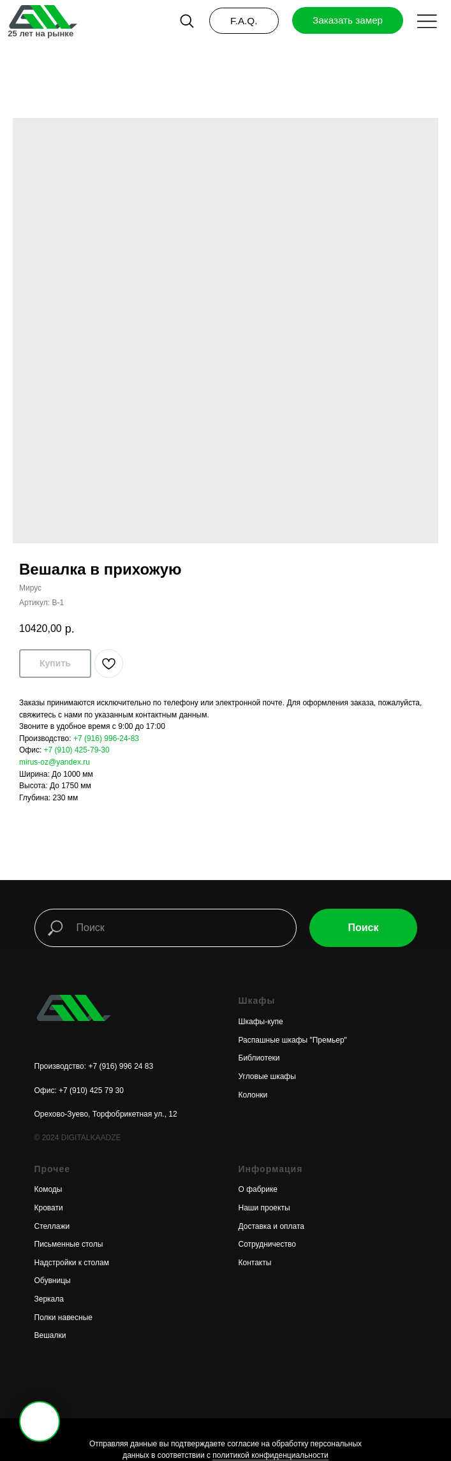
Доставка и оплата (272, 1226)
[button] (427, 21)
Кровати (48, 1207)
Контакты (255, 1262)
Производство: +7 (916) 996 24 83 (94, 1066)
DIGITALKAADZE (91, 1137)
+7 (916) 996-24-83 (106, 738)
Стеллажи (52, 1226)
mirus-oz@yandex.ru (54, 762)
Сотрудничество (267, 1244)
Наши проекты (264, 1207)
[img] (42, 17)
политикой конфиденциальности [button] (270, 1455)
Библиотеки (259, 1058)
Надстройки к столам (71, 1262)
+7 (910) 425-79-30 (77, 749)
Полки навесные (63, 1317)
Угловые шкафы (267, 1076)
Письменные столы (68, 1244)
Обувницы (52, 1280)
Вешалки (50, 1335)
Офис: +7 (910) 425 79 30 (79, 1090)
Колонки (253, 1094)
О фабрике (258, 1189)
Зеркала (49, 1299)
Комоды (48, 1189)
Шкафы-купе (261, 1021)
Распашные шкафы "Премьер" (293, 1040)
